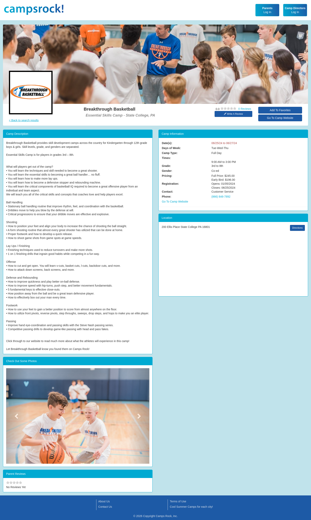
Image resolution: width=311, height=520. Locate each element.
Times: (166, 158)
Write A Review (233, 114)
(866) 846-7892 (220, 196)
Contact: (167, 191)
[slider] (228, 108)
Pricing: (167, 175)
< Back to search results (24, 120)
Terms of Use (178, 501)
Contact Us (105, 506)
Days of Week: (171, 148)
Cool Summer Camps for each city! (191, 506)
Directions (297, 228)
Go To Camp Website (280, 117)
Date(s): (167, 143)
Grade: (166, 165)
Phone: (166, 196)
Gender (167, 170)
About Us (104, 501)
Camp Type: (170, 153)
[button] (17, 416)
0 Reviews (244, 108)
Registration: (170, 183)
